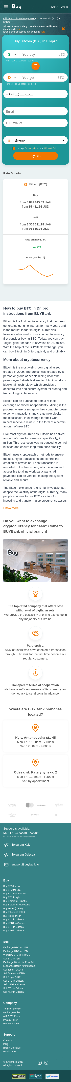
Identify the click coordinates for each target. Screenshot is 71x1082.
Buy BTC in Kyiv (11, 897)
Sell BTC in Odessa (13, 980)
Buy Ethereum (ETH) (14, 912)
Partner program (11, 1023)
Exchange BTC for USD (15, 951)
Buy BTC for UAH (12, 886)
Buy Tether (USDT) (13, 908)
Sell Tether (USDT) (13, 969)
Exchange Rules (32, 148)
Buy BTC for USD (12, 890)
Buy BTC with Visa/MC (15, 893)
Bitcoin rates (9, 1051)
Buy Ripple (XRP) (12, 916)
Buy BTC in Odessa (13, 919)
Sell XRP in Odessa (13, 991)
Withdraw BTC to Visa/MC (16, 955)
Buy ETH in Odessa (13, 927)
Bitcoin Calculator (12, 1047)
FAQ (5, 1044)
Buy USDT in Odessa (14, 923)
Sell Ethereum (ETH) (14, 973)
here (19, 29)
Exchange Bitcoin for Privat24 (18, 962)
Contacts (7, 1040)
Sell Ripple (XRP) (12, 977)
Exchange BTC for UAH (15, 947)
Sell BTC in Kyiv (11, 958)
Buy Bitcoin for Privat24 (15, 901)
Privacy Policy (10, 1020)
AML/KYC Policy (51, 148)
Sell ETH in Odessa (13, 988)
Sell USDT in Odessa (14, 984)
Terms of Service (12, 1008)
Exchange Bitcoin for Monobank (19, 966)
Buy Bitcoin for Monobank (16, 904)
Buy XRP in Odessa (13, 930)
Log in (64, 6)
